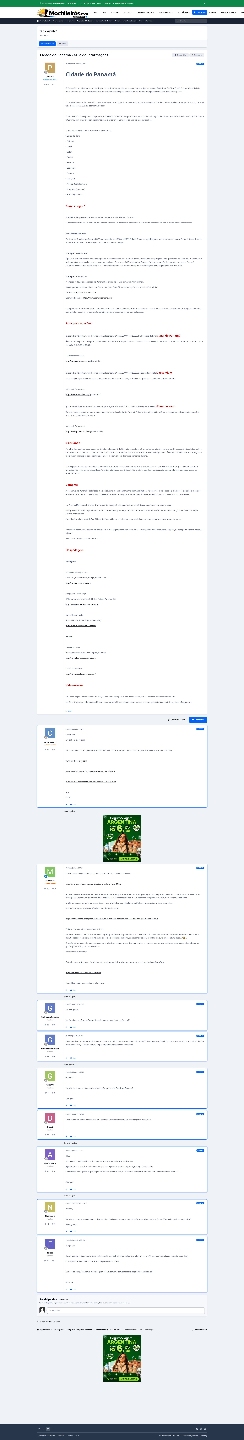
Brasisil (50, 1127)
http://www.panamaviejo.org (78, 431)
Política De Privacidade (46, 1436)
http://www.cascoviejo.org (77, 394)
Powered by (195, 1436)
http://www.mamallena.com (78, 583)
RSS (78, 1436)
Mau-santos (50, 880)
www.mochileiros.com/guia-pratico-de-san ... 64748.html (90, 771)
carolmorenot (50, 742)
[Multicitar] (66, 804)
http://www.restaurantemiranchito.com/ (83, 972)
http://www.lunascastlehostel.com (81, 625)
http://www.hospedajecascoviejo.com (82, 604)
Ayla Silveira (50, 1163)
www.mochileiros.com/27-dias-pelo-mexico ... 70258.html (91, 781)
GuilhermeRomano (50, 1017)
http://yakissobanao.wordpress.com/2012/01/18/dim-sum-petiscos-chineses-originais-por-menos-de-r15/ (112, 918)
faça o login (104, 1303)
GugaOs (50, 1084)
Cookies (70, 1436)
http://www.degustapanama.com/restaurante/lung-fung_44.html (94, 884)
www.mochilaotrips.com (76, 761)
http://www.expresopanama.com (98, 297)
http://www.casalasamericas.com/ (81, 674)
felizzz (50, 1252)
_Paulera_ (50, 76)
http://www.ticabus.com (85, 292)
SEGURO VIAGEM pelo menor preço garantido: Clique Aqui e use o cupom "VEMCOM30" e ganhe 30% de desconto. (87, 3)
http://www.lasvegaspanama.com (81, 658)
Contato (61, 1436)
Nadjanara (50, 1216)
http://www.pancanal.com (77, 361)
